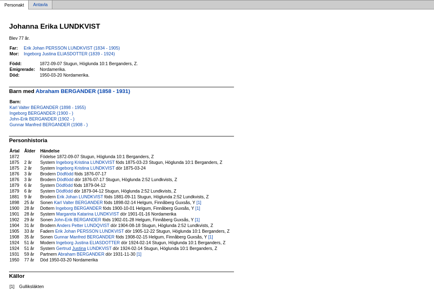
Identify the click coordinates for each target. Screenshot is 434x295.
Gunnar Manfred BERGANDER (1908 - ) (48, 124)
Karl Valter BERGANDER (78, 202)
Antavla (40, 4)
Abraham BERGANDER (81, 254)
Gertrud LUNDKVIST (83, 248)
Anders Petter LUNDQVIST (82, 225)
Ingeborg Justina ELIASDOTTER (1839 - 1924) (69, 53)
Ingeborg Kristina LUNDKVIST (85, 162)
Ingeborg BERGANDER (79, 208)
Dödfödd (65, 173)
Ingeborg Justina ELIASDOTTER (88, 242)
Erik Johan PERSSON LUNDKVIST (89, 231)
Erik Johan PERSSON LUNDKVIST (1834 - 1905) (72, 47)
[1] (198, 202)
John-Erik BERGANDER (77, 219)
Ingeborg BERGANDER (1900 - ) (41, 113)
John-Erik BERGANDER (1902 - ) (41, 118)
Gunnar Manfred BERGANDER (84, 236)
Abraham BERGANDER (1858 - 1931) (83, 91)
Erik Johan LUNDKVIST (80, 196)
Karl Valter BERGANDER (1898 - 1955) (47, 107)
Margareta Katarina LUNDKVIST (87, 213)
